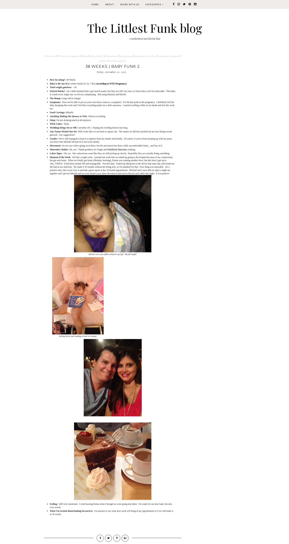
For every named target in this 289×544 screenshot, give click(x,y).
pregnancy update (168, 56)
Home (95, 4)
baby (84, 56)
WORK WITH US (129, 4)
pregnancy (126, 56)
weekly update (118, 61)
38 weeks (50, 56)
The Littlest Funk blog (144, 28)
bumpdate (112, 56)
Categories (154, 4)
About (109, 4)
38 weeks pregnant (68, 56)
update (103, 61)
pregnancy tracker (145, 56)
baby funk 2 (97, 56)
